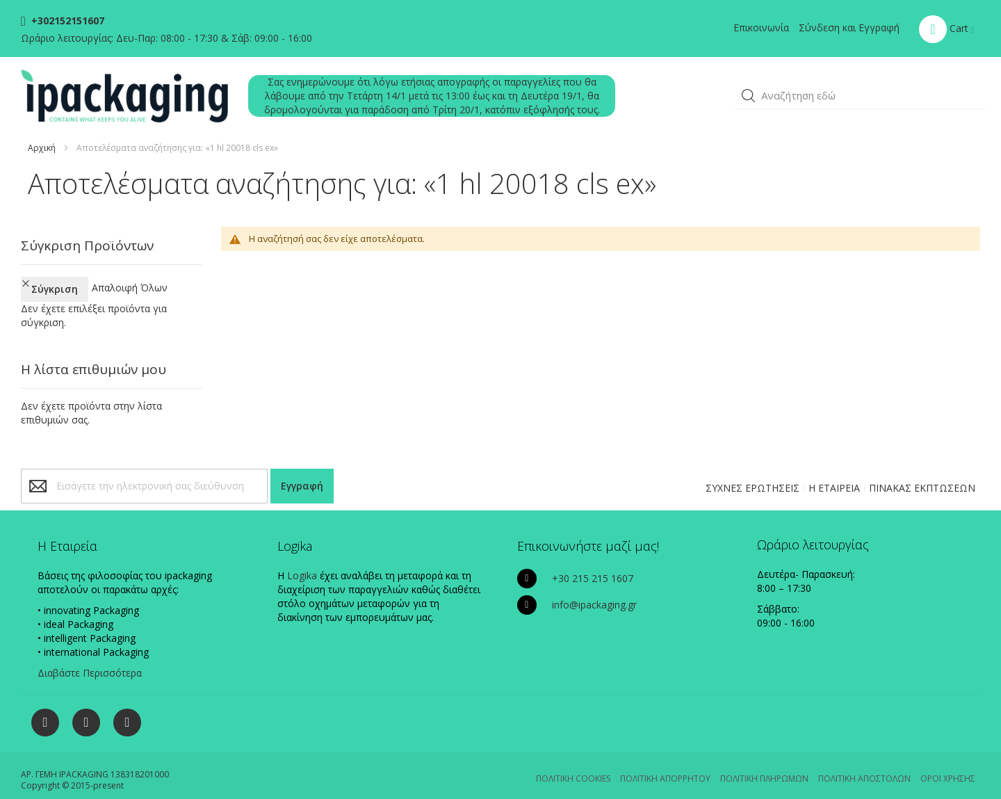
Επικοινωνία (761, 27)
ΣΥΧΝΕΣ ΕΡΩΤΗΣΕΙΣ (752, 475)
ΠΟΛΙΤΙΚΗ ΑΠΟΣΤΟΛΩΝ (864, 766)
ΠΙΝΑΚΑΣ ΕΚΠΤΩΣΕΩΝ (922, 475)
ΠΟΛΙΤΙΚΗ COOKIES (573, 766)
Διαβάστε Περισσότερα (90, 660)
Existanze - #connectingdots (936, 792)
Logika (302, 563)
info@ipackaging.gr (594, 592)
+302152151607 (66, 20)
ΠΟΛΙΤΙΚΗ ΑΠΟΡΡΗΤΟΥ (665, 766)
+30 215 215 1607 (592, 565)
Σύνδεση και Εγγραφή (849, 27)
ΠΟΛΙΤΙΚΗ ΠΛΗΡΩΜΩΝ (764, 766)
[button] (749, 96)
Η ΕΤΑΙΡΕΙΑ (834, 475)
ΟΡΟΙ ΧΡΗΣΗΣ (947, 766)
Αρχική (42, 148)
